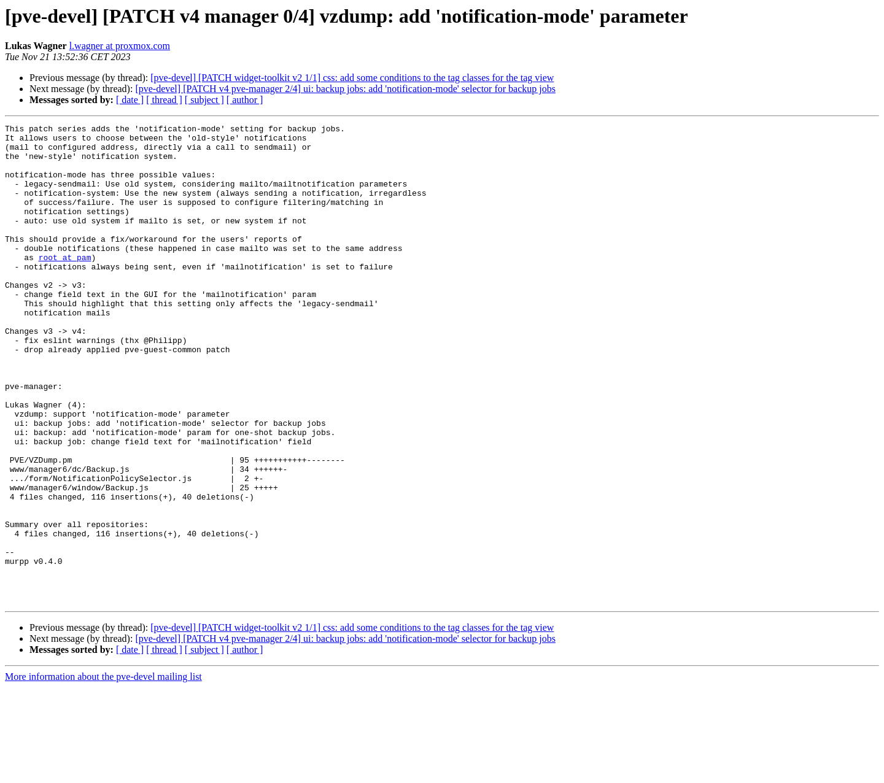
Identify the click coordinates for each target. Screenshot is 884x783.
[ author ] (245, 99)
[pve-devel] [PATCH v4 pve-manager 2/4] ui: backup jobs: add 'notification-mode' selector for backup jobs (345, 88)
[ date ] (130, 99)
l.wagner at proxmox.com (119, 45)
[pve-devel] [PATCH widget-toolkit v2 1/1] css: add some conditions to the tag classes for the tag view (352, 77)
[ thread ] (164, 99)
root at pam (65, 284)
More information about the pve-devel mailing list (103, 772)
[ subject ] (204, 99)
